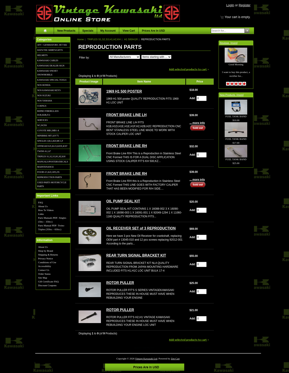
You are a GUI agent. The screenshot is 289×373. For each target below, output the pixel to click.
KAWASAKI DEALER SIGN (50, 65)
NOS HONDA (44, 85)
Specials (87, 30)
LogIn (230, 5)
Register (244, 5)
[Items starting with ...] (156, 57)
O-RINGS (42, 106)
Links (41, 214)
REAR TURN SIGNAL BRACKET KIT (136, 255)
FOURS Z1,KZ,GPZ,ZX (48, 172)
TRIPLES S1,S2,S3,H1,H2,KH (51, 156)
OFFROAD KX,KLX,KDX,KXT (52, 146)
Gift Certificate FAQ (48, 281)
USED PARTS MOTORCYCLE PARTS (51, 184)
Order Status (44, 273)
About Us (43, 206)
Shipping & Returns (48, 254)
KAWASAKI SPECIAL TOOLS (52, 80)
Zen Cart (175, 358)
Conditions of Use (47, 262)
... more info (197, 122)
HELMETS (42, 55)
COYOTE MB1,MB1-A (48, 130)
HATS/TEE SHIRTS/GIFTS (50, 50)
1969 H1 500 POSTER (124, 91)
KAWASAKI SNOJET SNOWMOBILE (47, 73)
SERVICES (42, 120)
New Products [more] (232, 95)
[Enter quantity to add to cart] (201, 98)
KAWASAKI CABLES (47, 60)
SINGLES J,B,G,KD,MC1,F (50, 141)
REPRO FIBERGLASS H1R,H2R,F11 (48, 113)
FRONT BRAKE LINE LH (126, 115)
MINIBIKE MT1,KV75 (48, 135)
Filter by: (84, 57)
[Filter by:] (124, 57)
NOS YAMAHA (44, 100)
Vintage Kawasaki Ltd (146, 358)
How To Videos (46, 210)
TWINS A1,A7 (44, 151)
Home (80, 39)
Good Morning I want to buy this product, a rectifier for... (236, 65)
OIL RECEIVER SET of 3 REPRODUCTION (141, 228)
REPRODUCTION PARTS (49, 177)
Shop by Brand (45, 250)
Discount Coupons (47, 285)
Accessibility (44, 266)
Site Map (42, 277)
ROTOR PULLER (120, 283)
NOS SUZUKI (44, 95)
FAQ (40, 202)
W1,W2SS (42, 125)
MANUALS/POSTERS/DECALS (52, 161)
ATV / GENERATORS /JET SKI (52, 45)
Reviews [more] (229, 43)
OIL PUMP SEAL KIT (123, 201)
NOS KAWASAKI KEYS (49, 90)
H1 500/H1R (131, 39)
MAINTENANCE (45, 167)
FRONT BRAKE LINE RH (126, 146)
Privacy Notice (45, 258)
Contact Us (43, 270)
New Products (66, 30)
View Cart (129, 30)
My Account (108, 30)
